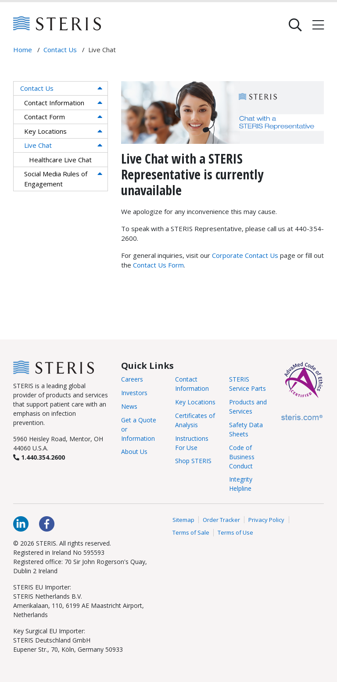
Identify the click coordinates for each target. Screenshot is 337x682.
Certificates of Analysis (195, 420)
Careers (132, 379)
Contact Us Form (158, 265)
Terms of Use (235, 532)
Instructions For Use (191, 443)
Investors (134, 393)
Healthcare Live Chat (60, 159)
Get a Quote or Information (138, 429)
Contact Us (37, 88)
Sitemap (183, 519)
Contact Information (54, 102)
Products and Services (248, 406)
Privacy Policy (266, 519)
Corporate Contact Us (245, 255)
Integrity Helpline (240, 484)
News (129, 406)
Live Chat (38, 145)
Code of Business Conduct (242, 456)
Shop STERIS (193, 461)
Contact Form (44, 116)
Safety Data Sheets (246, 429)
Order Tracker (221, 519)
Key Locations (45, 131)
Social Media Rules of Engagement (55, 178)
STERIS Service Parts (247, 384)
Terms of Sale (190, 532)
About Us (134, 451)
